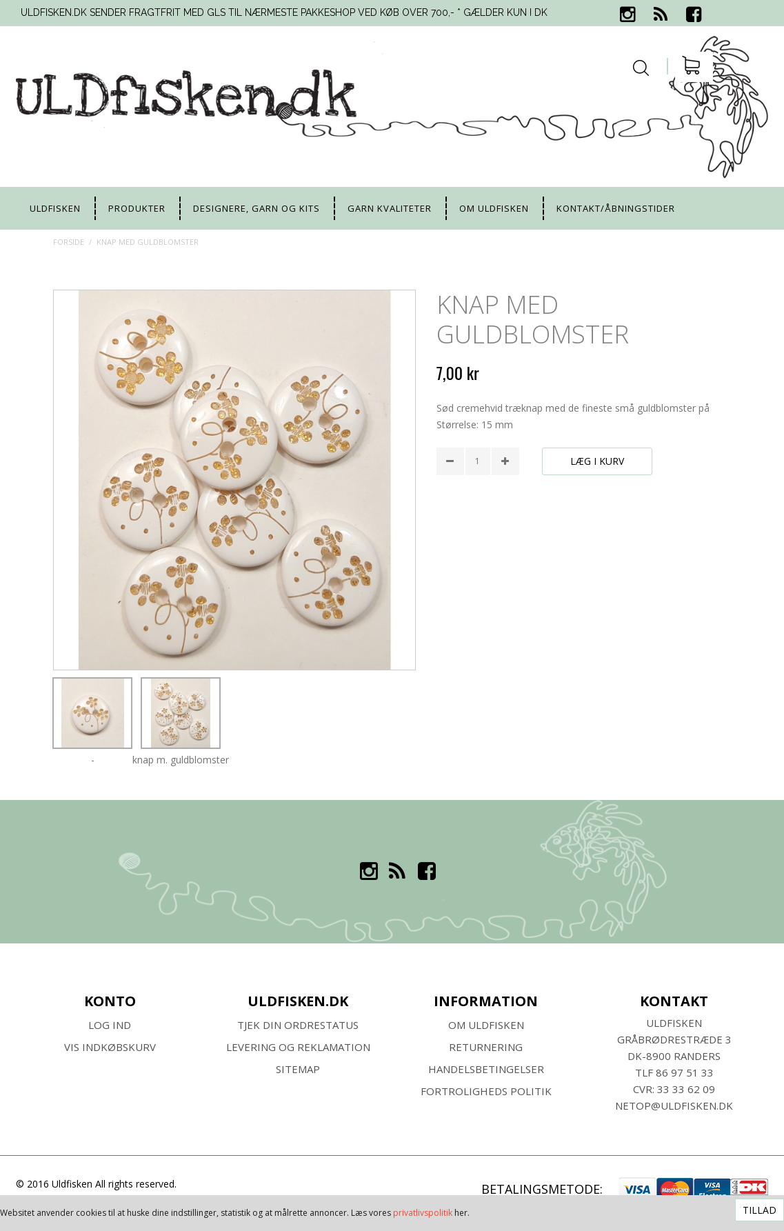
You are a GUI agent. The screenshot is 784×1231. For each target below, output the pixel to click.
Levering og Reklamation (298, 1047)
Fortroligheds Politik (486, 1091)
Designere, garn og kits (256, 208)
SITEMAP (298, 1069)
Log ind (109, 1025)
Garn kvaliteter (390, 208)
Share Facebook (450, 498)
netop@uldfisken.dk (674, 1105)
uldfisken (55, 208)
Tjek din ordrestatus (298, 1025)
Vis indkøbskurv (110, 1047)
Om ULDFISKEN (486, 1025)
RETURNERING (486, 1047)
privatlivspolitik (422, 1213)
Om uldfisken (494, 208)
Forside (68, 242)
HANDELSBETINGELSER (486, 1069)
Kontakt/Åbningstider (615, 208)
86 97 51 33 (685, 1072)
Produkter (136, 208)
